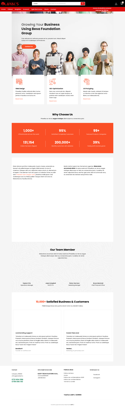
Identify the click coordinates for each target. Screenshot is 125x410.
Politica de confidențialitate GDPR (74, 377)
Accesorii (26, 9)
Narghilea (18, 9)
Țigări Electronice (36, 9)
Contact (53, 9)
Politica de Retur (69, 373)
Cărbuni (10, 9)
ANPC (72, 404)
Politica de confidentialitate (72, 379)
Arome (3, 9)
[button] (121, 4)
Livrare (66, 375)
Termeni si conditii (69, 381)
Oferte (46, 9)
